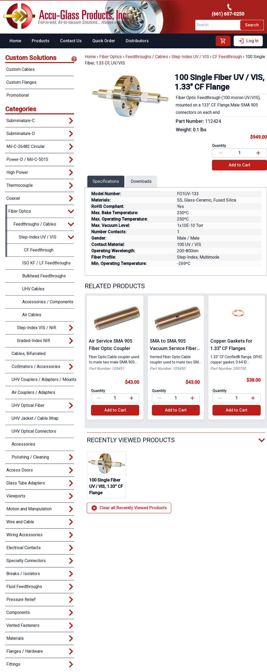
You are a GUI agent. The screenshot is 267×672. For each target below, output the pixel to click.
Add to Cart (239, 164)
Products (40, 40)
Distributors (137, 40)
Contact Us (71, 40)
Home (15, 40)
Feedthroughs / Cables (146, 56)
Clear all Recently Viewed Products (129, 508)
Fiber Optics (110, 56)
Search (252, 24)
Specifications (106, 181)
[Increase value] (258, 152)
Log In (248, 41)
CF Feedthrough (227, 56)
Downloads (141, 181)
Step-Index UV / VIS (190, 56)
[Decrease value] (220, 152)
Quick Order (103, 40)
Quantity (219, 145)
